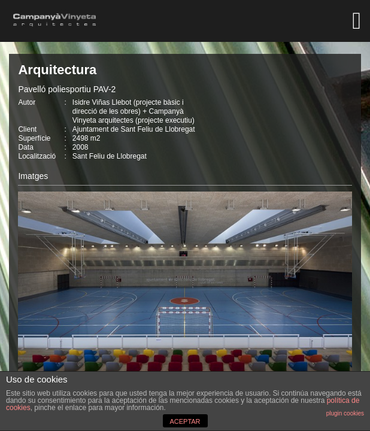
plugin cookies (345, 413)
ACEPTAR (184, 421)
